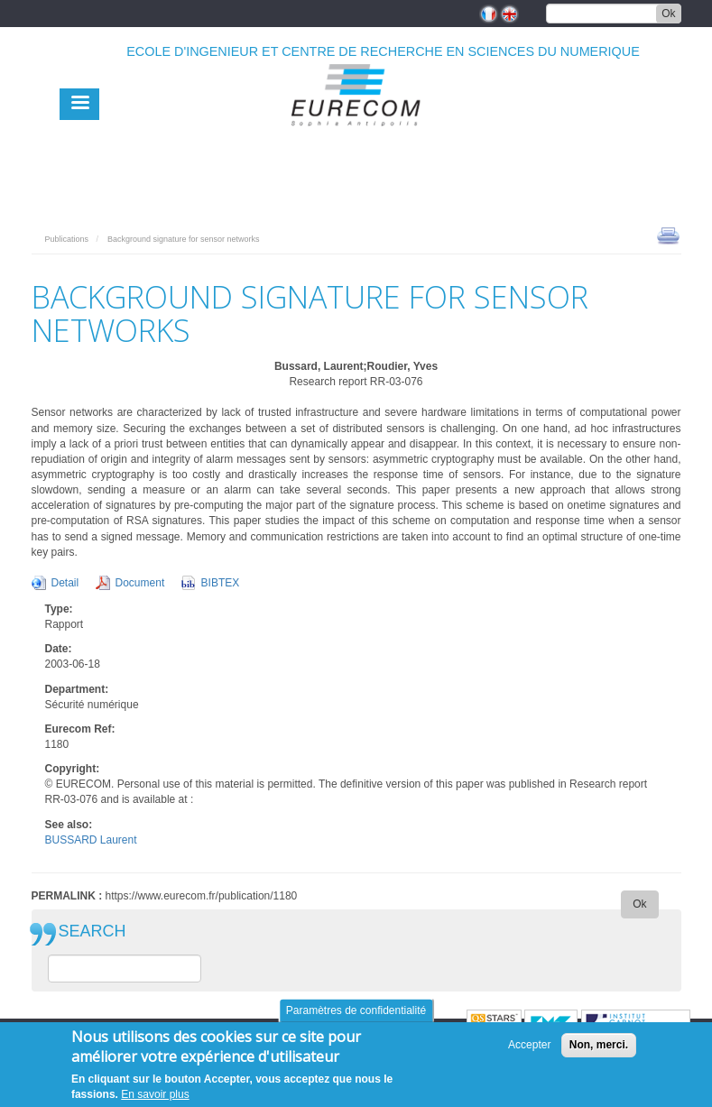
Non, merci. (598, 1044)
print (668, 234)
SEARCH (92, 931)
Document (140, 583)
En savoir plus (155, 1094)
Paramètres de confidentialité (356, 1010)
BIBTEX (220, 583)
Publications (67, 239)
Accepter (529, 1044)
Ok (668, 13)
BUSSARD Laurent (91, 840)
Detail (65, 583)
